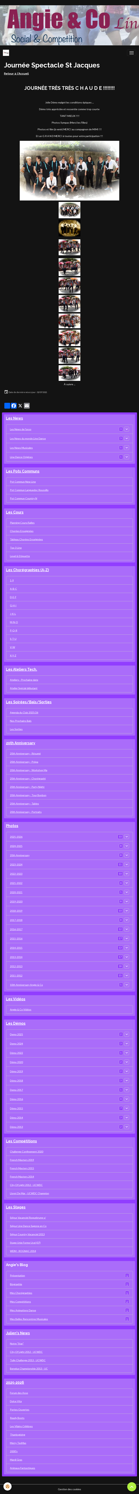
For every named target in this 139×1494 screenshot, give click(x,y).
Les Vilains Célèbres (21, 1426)
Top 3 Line (16, 547)
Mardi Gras (16, 1459)
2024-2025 (16, 846)
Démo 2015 (16, 1108)
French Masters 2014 (22, 1176)
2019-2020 (16, 901)
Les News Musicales (21, 447)
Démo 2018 (16, 1080)
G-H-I (13, 605)
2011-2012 (16, 975)
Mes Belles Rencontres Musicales (69, 1319)
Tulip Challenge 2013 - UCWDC (28, 1360)
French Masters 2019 (22, 1159)
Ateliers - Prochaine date (24, 679)
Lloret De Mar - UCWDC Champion (29, 1193)
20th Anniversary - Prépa (24, 761)
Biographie (69, 1284)
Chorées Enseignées (21, 531)
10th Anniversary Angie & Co (26, 984)
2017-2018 (16, 920)
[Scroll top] (131, 1486)
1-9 (12, 580)
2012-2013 (16, 966)
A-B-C (13, 588)
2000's (14, 1451)
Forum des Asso (19, 1392)
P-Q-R (13, 630)
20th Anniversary (20, 855)
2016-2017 (16, 929)
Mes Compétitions (69, 1301)
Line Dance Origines (21, 457)
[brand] (6, 53)
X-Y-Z (13, 655)
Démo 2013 (16, 1126)
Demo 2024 (16, 1043)
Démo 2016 (16, 1099)
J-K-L (13, 613)
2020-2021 (16, 892)
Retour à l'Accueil (16, 73)
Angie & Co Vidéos (20, 1009)
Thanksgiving (17, 1434)
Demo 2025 (16, 1034)
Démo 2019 (16, 1071)
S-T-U (13, 638)
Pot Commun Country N (23, 498)
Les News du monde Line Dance (28, 438)
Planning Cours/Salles (22, 522)
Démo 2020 (16, 1062)
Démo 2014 (16, 1117)
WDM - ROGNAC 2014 (23, 1250)
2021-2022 (16, 883)
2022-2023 (16, 873)
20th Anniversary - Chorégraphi (28, 778)
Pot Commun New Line (23, 481)
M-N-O (14, 622)
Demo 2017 (16, 1089)
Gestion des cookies (69, 1489)
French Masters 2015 (22, 1168)
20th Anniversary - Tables (24, 803)
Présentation (69, 1275)
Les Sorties (16, 729)
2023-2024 (16, 864)
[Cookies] (8, 1486)
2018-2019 (16, 910)
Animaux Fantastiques (22, 1468)
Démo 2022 (16, 1052)
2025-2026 (16, 836)
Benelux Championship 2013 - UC (29, 1368)
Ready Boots (17, 1417)
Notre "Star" (17, 1343)
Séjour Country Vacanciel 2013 (27, 1234)
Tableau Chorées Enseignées (26, 539)
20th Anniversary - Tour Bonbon (28, 795)
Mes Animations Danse (69, 1310)
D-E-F (13, 597)
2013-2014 (16, 957)
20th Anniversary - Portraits (26, 811)
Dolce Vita (16, 1401)
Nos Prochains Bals (20, 720)
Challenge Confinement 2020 (26, 1151)
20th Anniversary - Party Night (27, 786)
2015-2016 (16, 938)
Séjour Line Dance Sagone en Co (28, 1225)
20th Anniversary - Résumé (25, 753)
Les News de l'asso (20, 429)
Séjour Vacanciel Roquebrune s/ (28, 1217)
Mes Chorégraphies (69, 1293)
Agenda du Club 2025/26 (24, 712)
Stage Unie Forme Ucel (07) (25, 1242)
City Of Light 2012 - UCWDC (26, 1184)
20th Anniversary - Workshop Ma (28, 770)
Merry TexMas (18, 1442)
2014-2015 (16, 947)
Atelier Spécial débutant (23, 688)
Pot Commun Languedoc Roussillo (29, 490)
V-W (12, 647)
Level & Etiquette (20, 556)
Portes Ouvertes (19, 1409)
